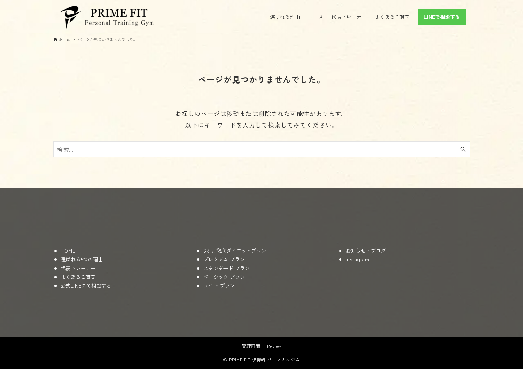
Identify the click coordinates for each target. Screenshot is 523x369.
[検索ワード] (261, 149)
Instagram (357, 259)
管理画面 (251, 346)
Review (274, 346)
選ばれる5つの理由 (82, 259)
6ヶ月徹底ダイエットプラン (234, 250)
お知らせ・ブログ (366, 250)
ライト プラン (219, 285)
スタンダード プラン (226, 268)
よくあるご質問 (78, 276)
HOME (68, 250)
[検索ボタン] (463, 149)
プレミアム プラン (224, 259)
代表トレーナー (78, 268)
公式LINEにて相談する (86, 285)
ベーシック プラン (224, 276)
